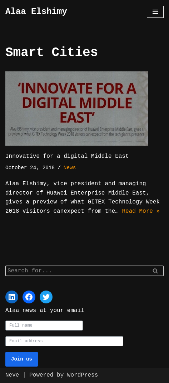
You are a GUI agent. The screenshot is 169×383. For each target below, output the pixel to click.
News (70, 168)
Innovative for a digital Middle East (67, 156)
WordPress (82, 375)
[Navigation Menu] (155, 12)
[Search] (76, 270)
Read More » (141, 211)
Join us (21, 359)
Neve (12, 375)
